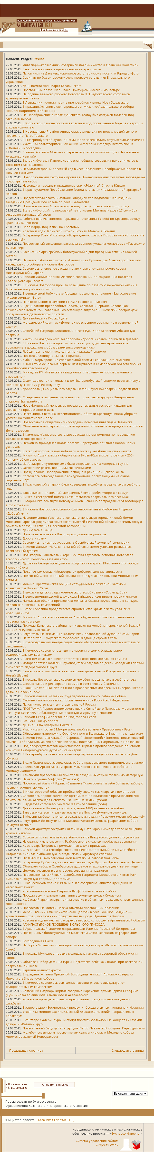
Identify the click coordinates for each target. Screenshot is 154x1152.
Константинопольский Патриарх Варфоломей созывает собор (69, 891)
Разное (39, 59)
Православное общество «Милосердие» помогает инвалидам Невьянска (77, 422)
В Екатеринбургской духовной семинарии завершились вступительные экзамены (83, 139)
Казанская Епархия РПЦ (56, 1120)
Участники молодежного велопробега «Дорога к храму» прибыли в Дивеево (81, 339)
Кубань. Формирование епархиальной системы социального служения (76, 360)
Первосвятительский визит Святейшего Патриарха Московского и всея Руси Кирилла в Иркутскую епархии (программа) (71, 876)
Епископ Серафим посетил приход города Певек (59, 717)
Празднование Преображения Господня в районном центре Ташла (73, 472)
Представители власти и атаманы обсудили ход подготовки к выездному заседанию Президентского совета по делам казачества (68, 200)
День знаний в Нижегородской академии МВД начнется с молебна (73, 808)
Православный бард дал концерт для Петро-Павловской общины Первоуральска (84, 1028)
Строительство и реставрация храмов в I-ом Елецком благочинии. (72, 683)
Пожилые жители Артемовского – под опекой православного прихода (76, 206)
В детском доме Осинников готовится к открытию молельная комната (75, 658)
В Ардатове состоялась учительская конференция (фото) (65, 804)
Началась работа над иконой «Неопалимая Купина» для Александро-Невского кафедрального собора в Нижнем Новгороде (73, 262)
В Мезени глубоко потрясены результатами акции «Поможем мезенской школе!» (84, 816)
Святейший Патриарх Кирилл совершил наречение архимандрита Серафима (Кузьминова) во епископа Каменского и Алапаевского (72, 993)
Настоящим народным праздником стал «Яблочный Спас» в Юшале (74, 185)
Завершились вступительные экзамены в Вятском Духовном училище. (75, 812)
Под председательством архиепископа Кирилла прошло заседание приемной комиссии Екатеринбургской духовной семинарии (73, 748)
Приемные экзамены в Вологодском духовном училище (64, 534)
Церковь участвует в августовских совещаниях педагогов (65, 870)
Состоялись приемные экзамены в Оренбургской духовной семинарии (76, 542)
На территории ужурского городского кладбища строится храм (70, 638)
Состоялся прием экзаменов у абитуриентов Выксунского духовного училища (81, 837)
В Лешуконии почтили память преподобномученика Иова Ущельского (76, 102)
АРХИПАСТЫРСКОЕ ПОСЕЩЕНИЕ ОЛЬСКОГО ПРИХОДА (64, 924)
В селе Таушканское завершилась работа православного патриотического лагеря (83, 762)
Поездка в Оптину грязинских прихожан (53, 355)
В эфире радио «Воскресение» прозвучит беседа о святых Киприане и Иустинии (83, 1007)
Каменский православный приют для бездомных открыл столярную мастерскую (83, 775)
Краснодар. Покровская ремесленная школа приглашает (65, 845)
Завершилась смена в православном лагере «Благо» (62, 69)
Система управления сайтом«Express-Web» (97, 1143)
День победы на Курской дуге (45, 318)
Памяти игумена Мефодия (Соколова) (51, 779)
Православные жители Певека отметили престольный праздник (71, 908)
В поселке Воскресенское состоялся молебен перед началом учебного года (79, 679)
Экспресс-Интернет (126, 1133)
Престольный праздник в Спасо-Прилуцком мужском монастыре (71, 90)
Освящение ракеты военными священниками (57, 467)
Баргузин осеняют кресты (42, 970)
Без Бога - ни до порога (40, 721)
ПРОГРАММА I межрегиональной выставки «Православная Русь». (71, 858)
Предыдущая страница (26, 1050)
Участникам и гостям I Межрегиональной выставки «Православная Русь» (77, 729)
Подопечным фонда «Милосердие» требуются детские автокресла (72, 571)
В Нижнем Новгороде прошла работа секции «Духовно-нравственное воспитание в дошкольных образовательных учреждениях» (67, 345)
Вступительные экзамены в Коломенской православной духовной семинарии (81, 634)
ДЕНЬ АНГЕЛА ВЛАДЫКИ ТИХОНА (47, 725)
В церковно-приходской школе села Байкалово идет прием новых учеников (80, 596)
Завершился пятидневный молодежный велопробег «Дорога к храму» (76, 492)
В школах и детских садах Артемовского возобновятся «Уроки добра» (75, 592)
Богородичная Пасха (38, 941)
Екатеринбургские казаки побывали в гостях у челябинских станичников (77, 451)
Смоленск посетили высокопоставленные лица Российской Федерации (76, 700)
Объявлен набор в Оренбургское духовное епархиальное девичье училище (80, 866)
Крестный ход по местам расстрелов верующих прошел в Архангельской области (84, 920)
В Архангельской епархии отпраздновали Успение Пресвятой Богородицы (79, 928)
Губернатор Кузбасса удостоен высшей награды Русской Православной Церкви (82, 862)
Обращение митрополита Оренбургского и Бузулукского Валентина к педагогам (83, 733)
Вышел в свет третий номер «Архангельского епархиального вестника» (76, 497)
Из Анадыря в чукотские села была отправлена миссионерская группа (75, 463)
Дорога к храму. (35, 538)
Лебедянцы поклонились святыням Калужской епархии (64, 351)
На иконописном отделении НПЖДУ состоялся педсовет (65, 301)
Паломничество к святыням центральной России (59, 704)
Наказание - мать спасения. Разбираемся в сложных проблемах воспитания (80, 841)
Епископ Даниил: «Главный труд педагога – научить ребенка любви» (74, 696)
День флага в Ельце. (38, 530)
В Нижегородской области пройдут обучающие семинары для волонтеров (79, 791)
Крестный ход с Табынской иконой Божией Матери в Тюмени (69, 231)
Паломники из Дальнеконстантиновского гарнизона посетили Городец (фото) (81, 73)
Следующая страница (128, 1050)
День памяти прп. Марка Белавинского (52, 86)
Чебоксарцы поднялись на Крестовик (51, 227)
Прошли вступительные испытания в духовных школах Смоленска (72, 895)
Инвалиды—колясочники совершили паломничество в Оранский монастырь (80, 65)
